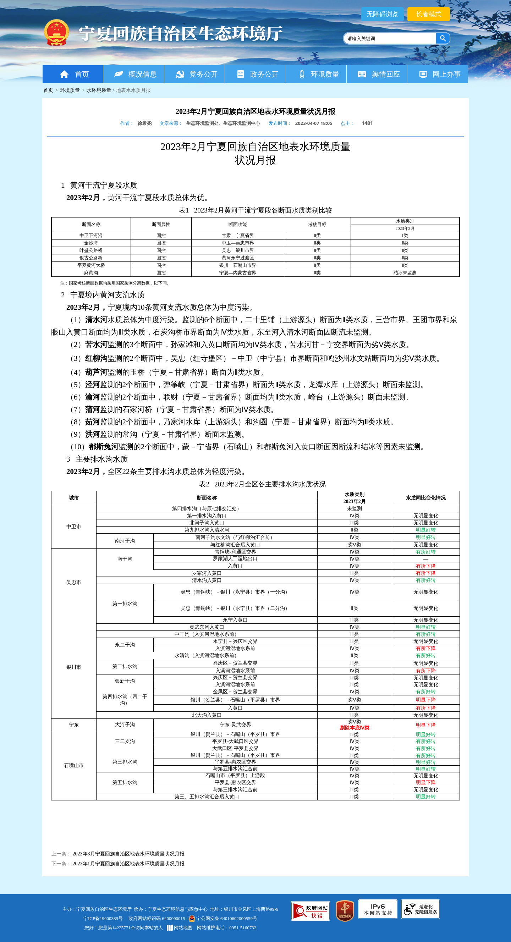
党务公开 (196, 74)
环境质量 (318, 74)
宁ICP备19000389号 (103, 918)
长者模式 (428, 14)
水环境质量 (99, 90)
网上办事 (439, 74)
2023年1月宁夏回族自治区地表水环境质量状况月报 (129, 863)
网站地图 (179, 927)
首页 (74, 74)
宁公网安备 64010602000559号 (222, 918)
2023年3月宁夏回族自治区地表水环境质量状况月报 (129, 853)
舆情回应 (378, 74)
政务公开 (257, 74)
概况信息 (135, 74)
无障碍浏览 (383, 14)
